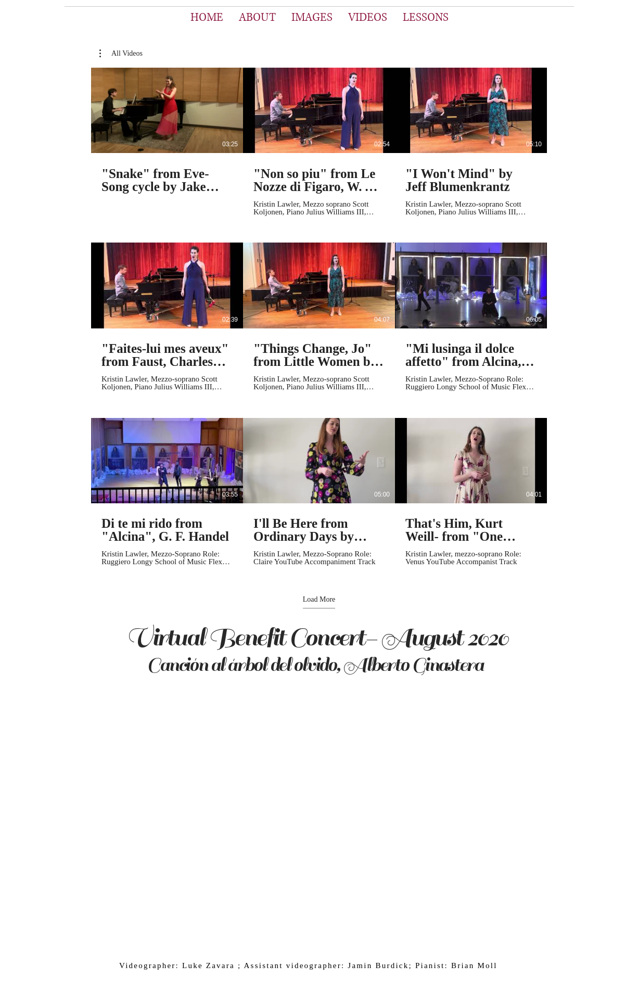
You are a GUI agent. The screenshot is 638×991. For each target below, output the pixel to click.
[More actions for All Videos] (121, 53)
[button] (121, 53)
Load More (319, 599)
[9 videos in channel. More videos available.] (319, 317)
